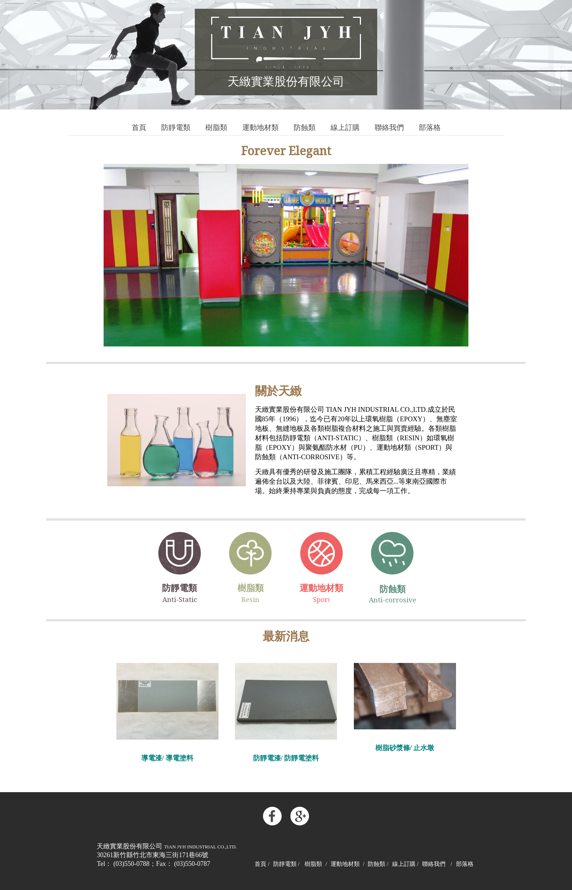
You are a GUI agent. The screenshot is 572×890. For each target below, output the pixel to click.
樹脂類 (216, 127)
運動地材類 (260, 127)
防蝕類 (305, 127)
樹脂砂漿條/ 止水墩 (404, 748)
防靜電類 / (286, 864)
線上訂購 (345, 127)
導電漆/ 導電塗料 (167, 758)
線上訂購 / (405, 864)
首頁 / (262, 864)
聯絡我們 (389, 127)
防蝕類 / (378, 864)
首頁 (139, 127)
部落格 (430, 127)
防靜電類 (175, 127)
